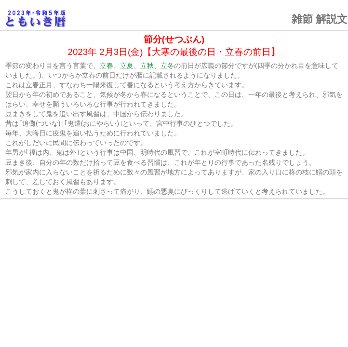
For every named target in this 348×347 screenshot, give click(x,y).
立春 (106, 65)
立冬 (167, 65)
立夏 (127, 65)
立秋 (147, 65)
